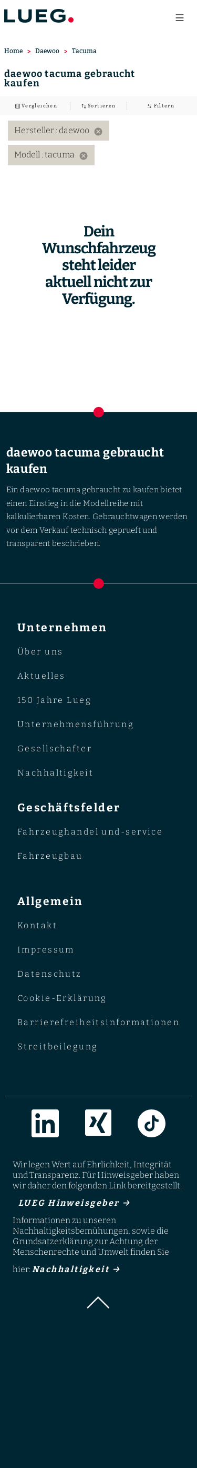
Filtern (163, 105)
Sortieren (101, 105)
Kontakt (37, 925)
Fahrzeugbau (50, 856)
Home (13, 50)
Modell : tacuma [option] (51, 155)
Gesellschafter (54, 748)
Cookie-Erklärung (62, 998)
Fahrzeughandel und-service (90, 832)
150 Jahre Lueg (54, 700)
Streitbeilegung (57, 1047)
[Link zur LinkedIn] (45, 1125)
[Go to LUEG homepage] (39, 15)
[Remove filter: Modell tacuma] (83, 156)
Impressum (46, 950)
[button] (99, 1305)
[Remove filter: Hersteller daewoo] (98, 131)
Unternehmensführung (75, 724)
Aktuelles (41, 676)
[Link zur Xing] (98, 1125)
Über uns (40, 652)
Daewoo (47, 50)
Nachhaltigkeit (55, 773)
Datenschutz (49, 974)
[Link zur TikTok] (151, 1125)
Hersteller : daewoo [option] (58, 131)
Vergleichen (38, 105)
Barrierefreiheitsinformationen (98, 1022)
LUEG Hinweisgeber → (71, 1203)
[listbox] (98, 143)
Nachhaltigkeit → (76, 1269)
